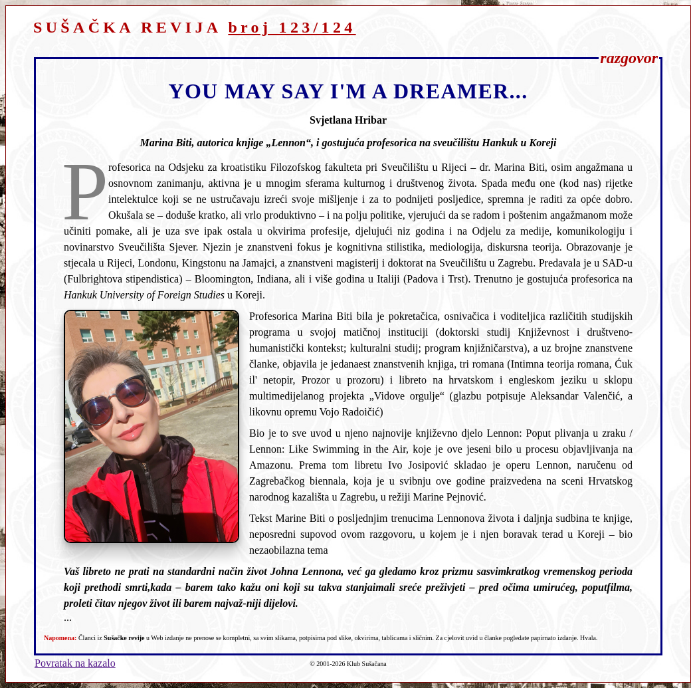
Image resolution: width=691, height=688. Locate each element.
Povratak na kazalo (75, 663)
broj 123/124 (291, 27)
